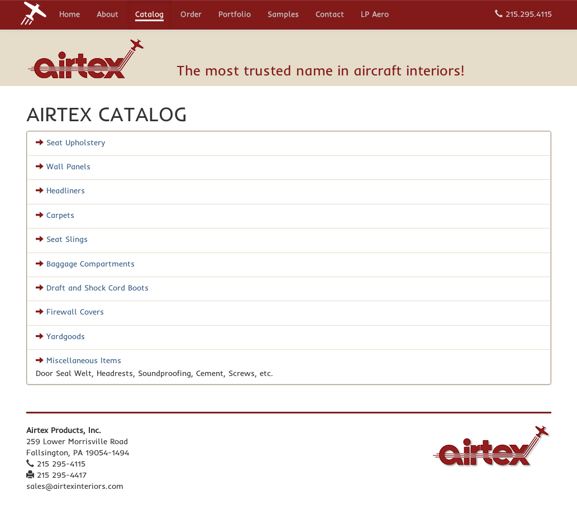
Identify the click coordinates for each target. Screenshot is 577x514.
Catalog (149, 15)
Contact (330, 15)
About (107, 15)
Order (191, 15)
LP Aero (375, 15)
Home (69, 15)
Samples (283, 15)
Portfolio (234, 15)
